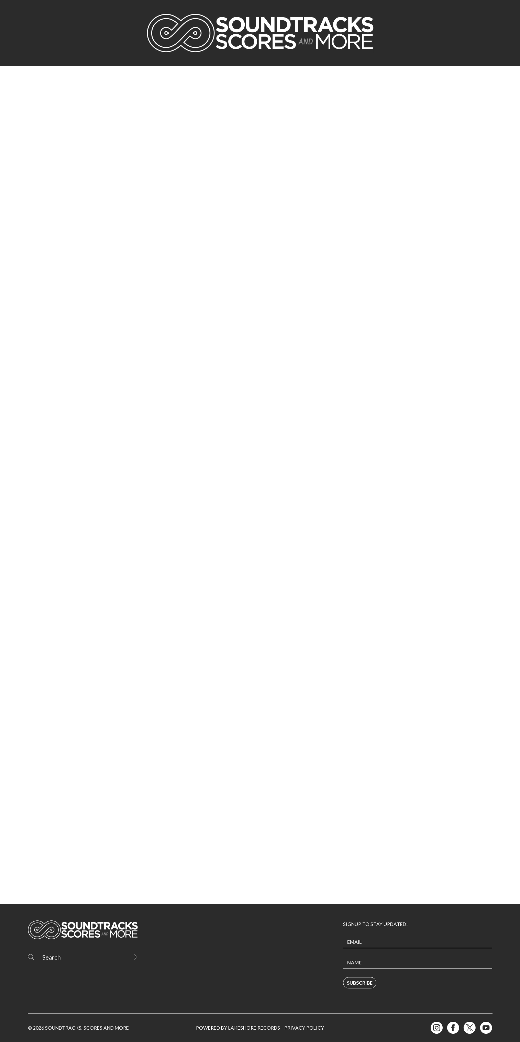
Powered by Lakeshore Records (238, 1028)
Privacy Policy (304, 1028)
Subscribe (360, 983)
